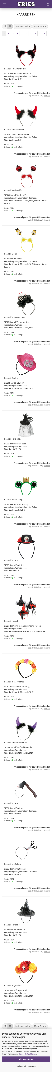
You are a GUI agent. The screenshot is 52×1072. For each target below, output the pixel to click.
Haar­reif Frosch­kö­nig (13, 500)
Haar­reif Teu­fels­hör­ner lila (15, 742)
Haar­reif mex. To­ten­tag (14, 682)
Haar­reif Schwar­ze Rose (14, 317)
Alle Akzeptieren (25, 1059)
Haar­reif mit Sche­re (12, 864)
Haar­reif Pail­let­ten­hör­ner (15, 69)
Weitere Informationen (26, 1066)
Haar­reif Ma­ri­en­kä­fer (13, 190)
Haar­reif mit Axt (11, 803)
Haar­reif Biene (10, 254)
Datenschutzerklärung (27, 1054)
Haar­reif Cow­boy (11, 378)
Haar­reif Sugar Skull (13, 985)
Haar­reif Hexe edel (12, 439)
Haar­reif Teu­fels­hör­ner (14, 130)
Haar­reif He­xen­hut (12, 621)
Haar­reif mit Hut (11, 560)
